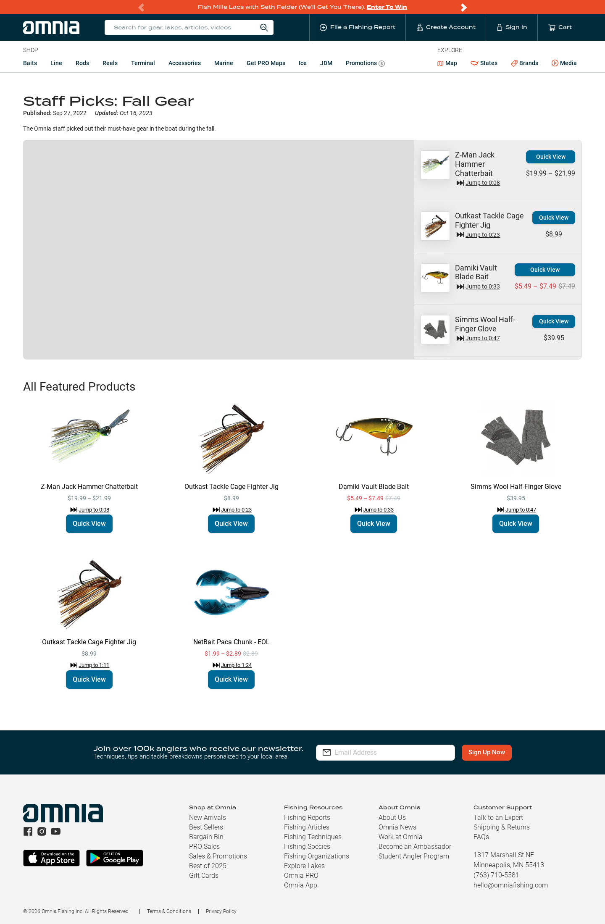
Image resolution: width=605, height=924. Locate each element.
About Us (392, 818)
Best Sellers (206, 827)
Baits (30, 63)
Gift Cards (203, 875)
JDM (326, 63)
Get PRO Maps (266, 63)
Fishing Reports (307, 818)
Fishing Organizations (316, 856)
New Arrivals (207, 818)
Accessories (184, 63)
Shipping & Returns (501, 827)
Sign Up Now (489, 752)
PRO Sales (204, 846)
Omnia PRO (301, 875)
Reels (110, 63)
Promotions (365, 64)
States (484, 63)
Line (56, 63)
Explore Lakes (304, 866)
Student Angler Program (414, 856)
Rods (82, 63)
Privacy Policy (221, 911)
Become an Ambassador (415, 846)
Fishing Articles (306, 827)
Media (564, 63)
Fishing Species (307, 846)
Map (447, 63)
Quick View (551, 156)
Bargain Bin (206, 837)
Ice (303, 63)
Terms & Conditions (169, 911)
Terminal (143, 63)
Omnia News (397, 827)
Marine (223, 63)
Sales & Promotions (218, 856)
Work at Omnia (401, 837)
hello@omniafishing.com (510, 885)
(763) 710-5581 (496, 875)
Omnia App (300, 885)
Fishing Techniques (313, 837)
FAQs (481, 837)
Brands (524, 63)
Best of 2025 (207, 866)
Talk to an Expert (498, 818)
